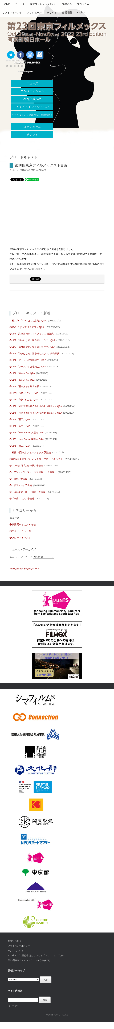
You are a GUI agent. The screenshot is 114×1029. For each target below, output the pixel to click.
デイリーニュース (20, 531)
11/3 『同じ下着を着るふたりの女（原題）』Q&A (36, 406)
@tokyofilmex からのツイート (25, 568)
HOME (6, 4)
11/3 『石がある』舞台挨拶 (24, 386)
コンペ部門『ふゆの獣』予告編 (26, 465)
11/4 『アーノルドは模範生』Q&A (28, 360)
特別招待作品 (32, 99)
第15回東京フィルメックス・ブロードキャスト (36, 459)
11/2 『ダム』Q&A (20, 445)
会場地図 (67, 12)
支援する (67, 4)
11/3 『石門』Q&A (20, 419)
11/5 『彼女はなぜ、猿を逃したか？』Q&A (32, 340)
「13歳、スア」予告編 (22, 498)
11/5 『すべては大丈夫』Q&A (29, 320)
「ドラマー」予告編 (21, 485)
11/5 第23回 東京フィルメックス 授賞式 (32, 333)
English (81, 12)
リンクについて (16, 950)
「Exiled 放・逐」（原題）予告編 (27, 492)
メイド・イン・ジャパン (32, 106)
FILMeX (42, 170)
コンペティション (32, 91)
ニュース (20, 4)
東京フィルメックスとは (43, 4)
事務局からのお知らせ (23, 524)
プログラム (83, 4)
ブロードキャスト (20, 537)
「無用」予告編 (18, 478)
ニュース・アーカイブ (21, 557)
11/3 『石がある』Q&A (22, 373)
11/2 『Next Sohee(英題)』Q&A (27, 432)
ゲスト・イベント (12, 12)
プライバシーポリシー (19, 945)
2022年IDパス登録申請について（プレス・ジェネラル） (36, 955)
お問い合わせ (14, 941)
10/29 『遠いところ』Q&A (24, 393)
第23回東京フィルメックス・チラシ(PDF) (29, 960)
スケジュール (34, 12)
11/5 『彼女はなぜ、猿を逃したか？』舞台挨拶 (34, 353)
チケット (52, 12)
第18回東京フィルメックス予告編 (41, 165)
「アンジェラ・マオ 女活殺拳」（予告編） (33, 472)
